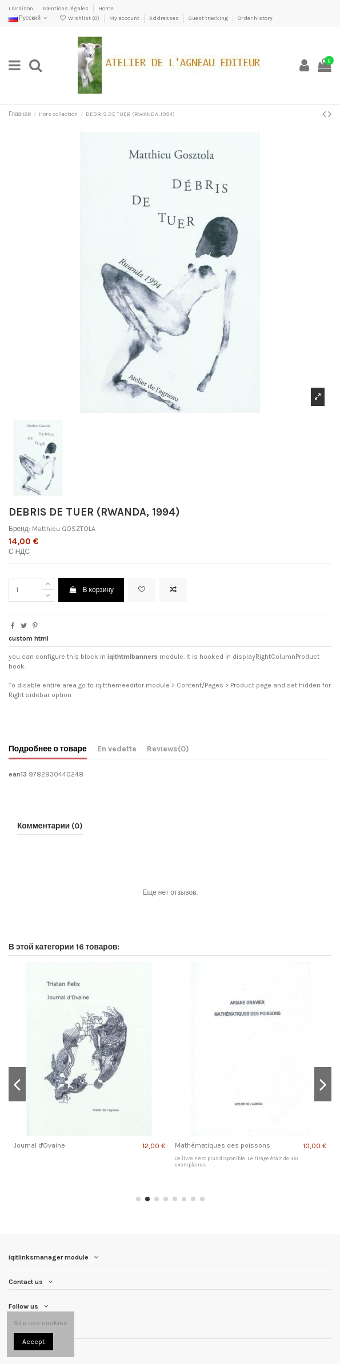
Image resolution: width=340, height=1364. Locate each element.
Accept (33, 1342)
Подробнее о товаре (48, 748)
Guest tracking (209, 18)
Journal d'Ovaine (39, 1145)
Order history (255, 18)
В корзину (91, 590)
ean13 (18, 774)
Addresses (164, 18)
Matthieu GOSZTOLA (63, 529)
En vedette (117, 748)
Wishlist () (79, 18)
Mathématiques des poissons (222, 1145)
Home (106, 8)
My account (125, 18)
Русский (29, 18)
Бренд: (19, 529)
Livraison (21, 8)
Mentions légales (66, 8)
